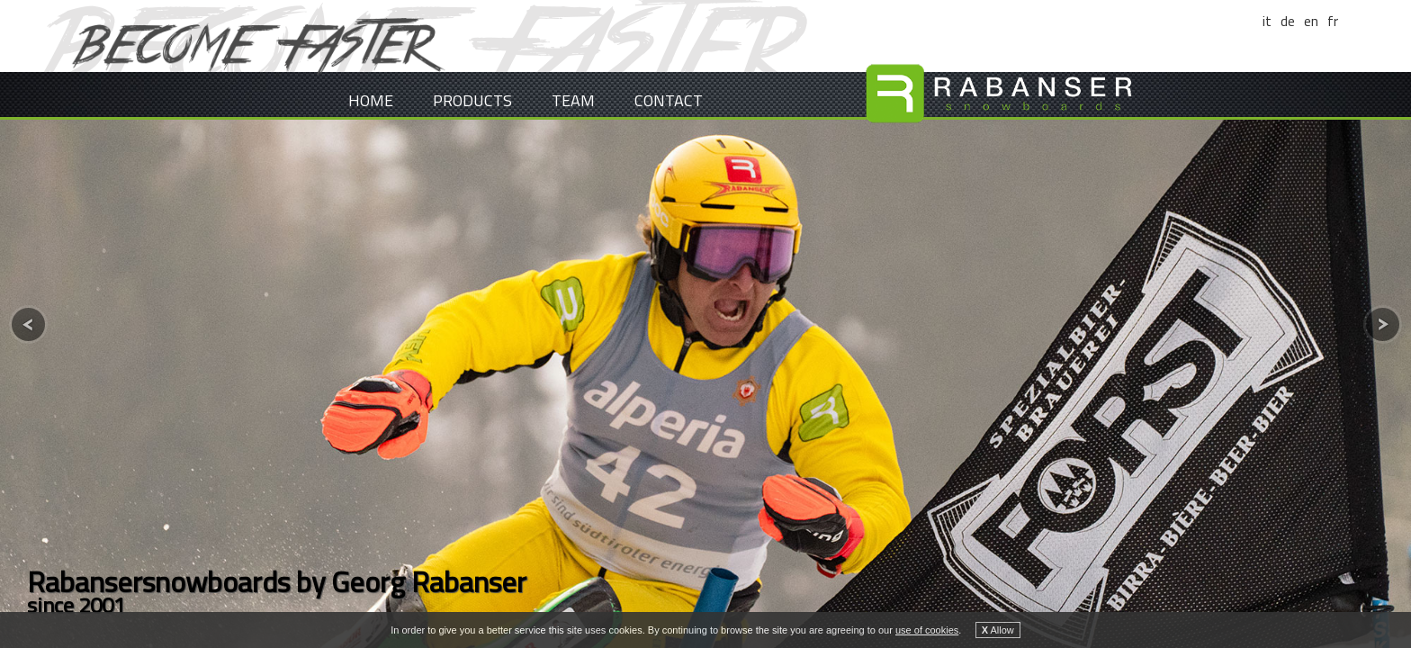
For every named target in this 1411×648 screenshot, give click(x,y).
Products (472, 100)
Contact (668, 100)
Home (370, 100)
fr (1332, 21)
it (1267, 21)
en (1311, 21)
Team (573, 100)
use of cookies (926, 630)
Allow (998, 630)
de (1288, 21)
